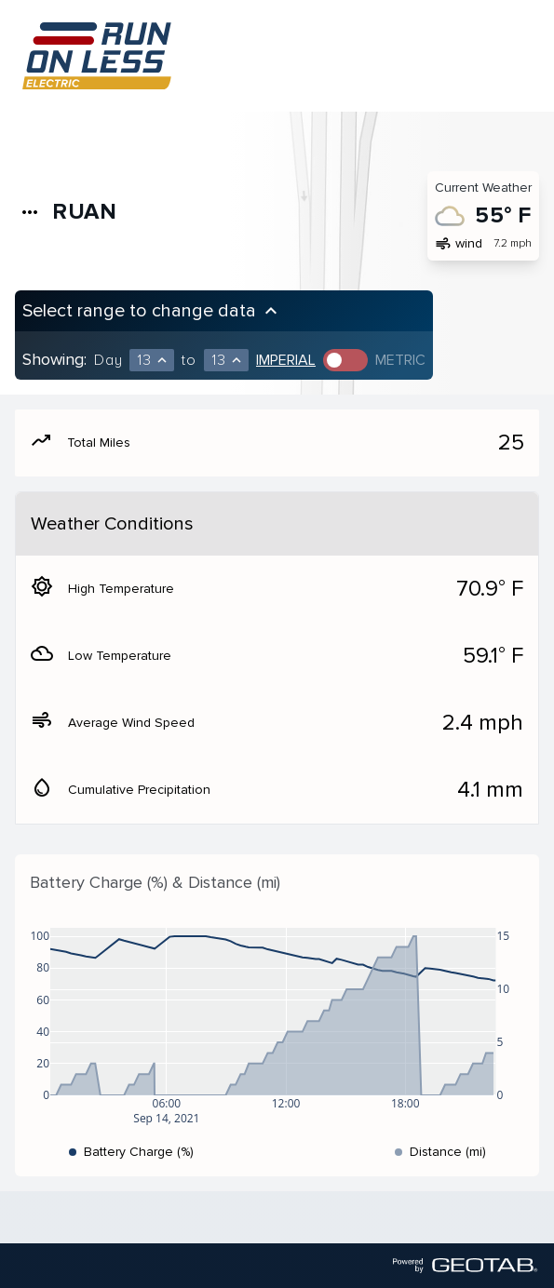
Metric (400, 360)
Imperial (286, 360)
